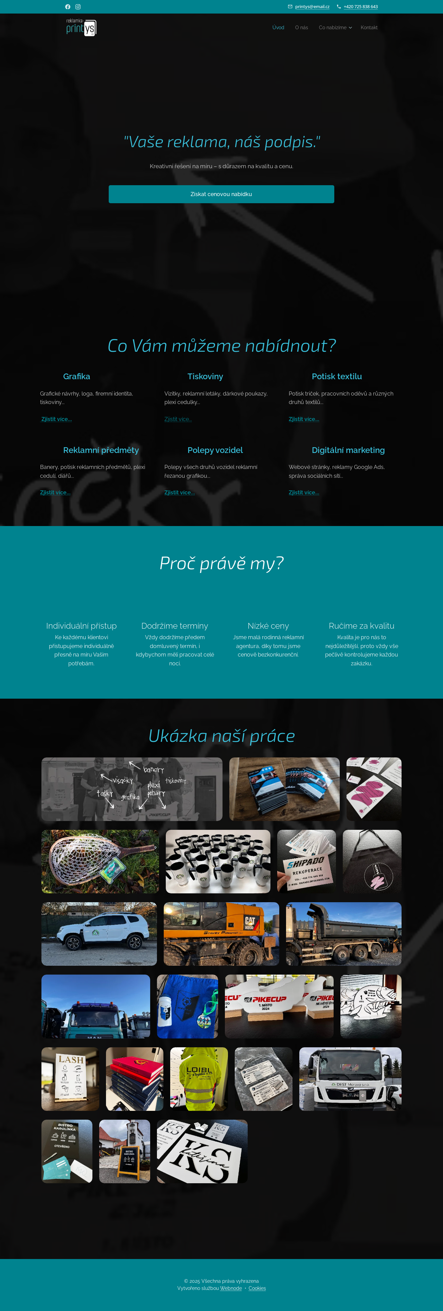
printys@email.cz (312, 6)
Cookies (257, 1288)
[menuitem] (273, 27)
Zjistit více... (56, 419)
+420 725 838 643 (361, 6)
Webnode (231, 1288)
